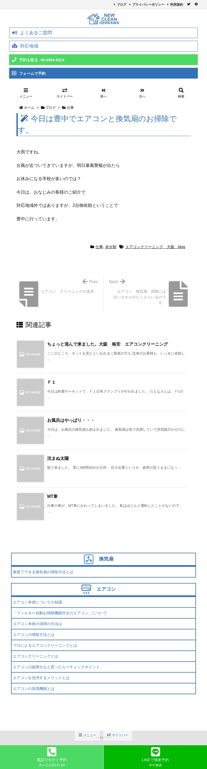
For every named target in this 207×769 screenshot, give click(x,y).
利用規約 (176, 4)
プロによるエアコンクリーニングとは (45, 645)
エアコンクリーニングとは (35, 656)
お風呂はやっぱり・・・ (71, 420)
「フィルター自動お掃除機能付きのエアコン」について (60, 613)
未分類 (110, 247)
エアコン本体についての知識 (37, 602)
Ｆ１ (51, 382)
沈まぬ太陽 (58, 458)
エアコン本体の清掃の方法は (37, 624)
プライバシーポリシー (148, 4)
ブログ (121, 4)
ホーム (29, 108)
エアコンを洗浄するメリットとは (41, 678)
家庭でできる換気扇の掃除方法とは (43, 572)
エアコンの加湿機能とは (33, 688)
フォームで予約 (29, 73)
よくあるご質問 (32, 32)
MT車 (52, 496)
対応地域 (25, 46)
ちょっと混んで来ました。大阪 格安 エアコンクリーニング (107, 344)
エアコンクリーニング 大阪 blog (155, 247)
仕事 (70, 108)
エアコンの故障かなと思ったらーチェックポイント (56, 667)
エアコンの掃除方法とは (33, 634)
